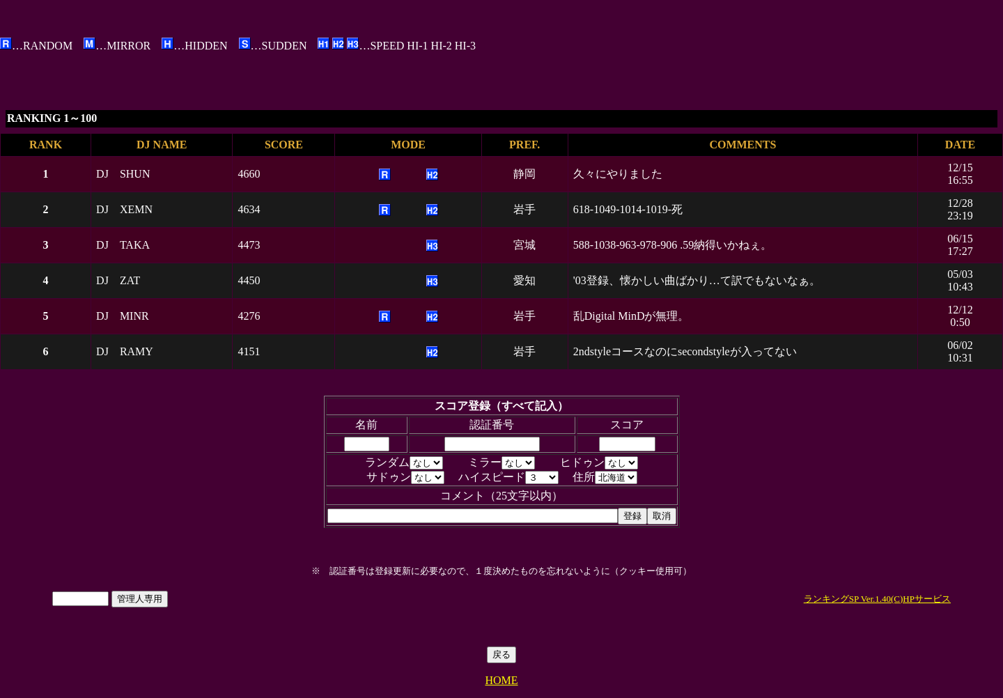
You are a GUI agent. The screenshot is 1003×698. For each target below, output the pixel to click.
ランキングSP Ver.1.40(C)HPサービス (877, 599)
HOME (501, 680)
